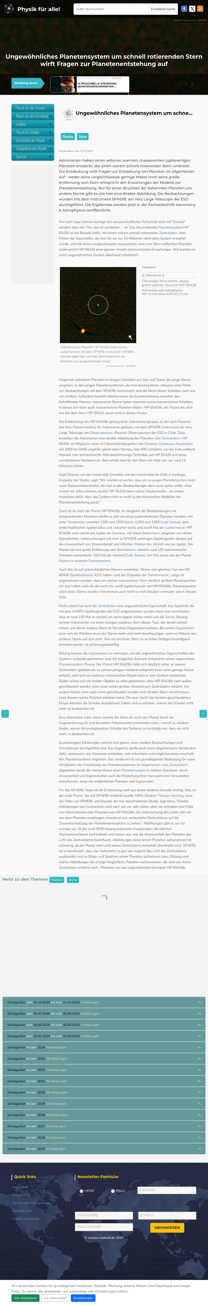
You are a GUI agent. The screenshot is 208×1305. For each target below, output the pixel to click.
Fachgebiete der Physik (34, 148)
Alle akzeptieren (25, 1298)
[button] (186, 83)
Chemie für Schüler (26, 1219)
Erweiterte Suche (163, 9)
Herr (89, 1191)
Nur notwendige (55, 1298)
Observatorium (101, 433)
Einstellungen (83, 1298)
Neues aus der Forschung (34, 116)
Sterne (83, 136)
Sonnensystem (99, 561)
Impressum (20, 1187)
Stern (157, 244)
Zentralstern (168, 233)
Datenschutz (21, 1195)
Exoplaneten (95, 807)
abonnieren (167, 1228)
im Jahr (37, 1047)
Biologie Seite (22, 1211)
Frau (120, 1191)
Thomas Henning (170, 795)
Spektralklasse (82, 575)
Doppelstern (184, 628)
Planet (174, 407)
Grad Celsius (170, 522)
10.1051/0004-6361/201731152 (168, 294)
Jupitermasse (175, 527)
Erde (178, 449)
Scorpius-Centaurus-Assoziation (168, 444)
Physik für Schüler (34, 132)
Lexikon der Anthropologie (31, 1203)
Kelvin (129, 522)
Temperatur (76, 522)
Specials (34, 157)
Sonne (139, 555)
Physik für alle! (38, 9)
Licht (89, 356)
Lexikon (34, 124)
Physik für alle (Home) (30, 108)
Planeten (68, 136)
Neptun (64, 561)
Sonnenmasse (158, 575)
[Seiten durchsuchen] (111, 9)
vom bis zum (53, 1002)
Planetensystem (170, 227)
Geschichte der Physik (34, 140)
